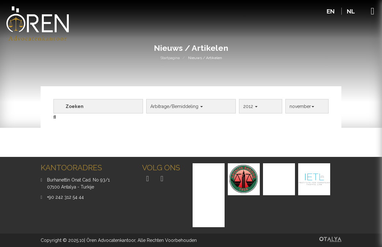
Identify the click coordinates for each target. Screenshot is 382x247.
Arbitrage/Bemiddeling (176, 106)
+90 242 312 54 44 (65, 197)
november (302, 106)
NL (351, 11)
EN (331, 11)
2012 (250, 106)
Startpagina (170, 58)
